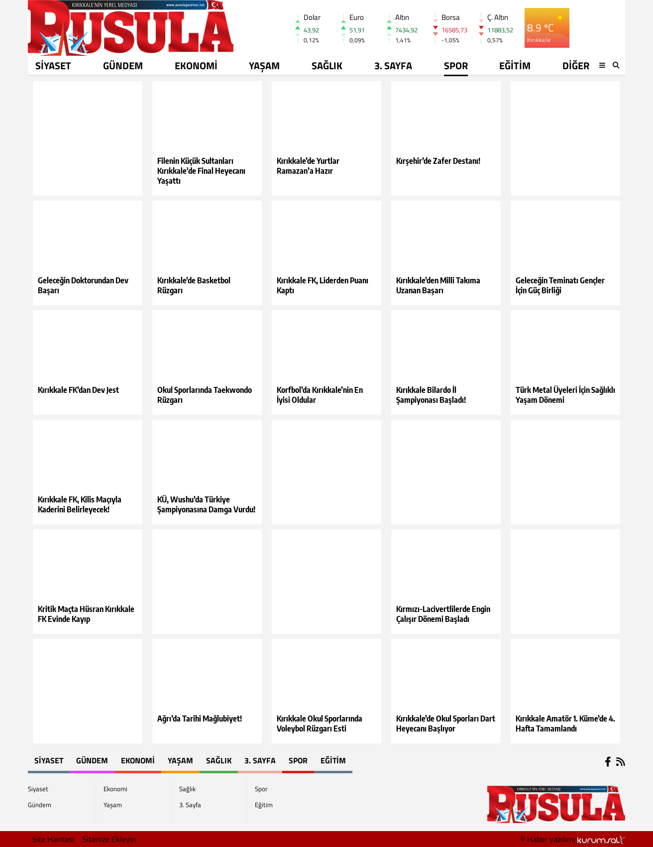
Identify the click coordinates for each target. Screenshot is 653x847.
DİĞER (575, 65)
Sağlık (327, 65)
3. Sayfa (393, 65)
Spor (456, 65)
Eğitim (515, 65)
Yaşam (264, 65)
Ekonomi (196, 65)
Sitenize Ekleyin (109, 839)
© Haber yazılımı (572, 839)
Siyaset (53, 65)
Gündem (123, 65)
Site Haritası (53, 839)
